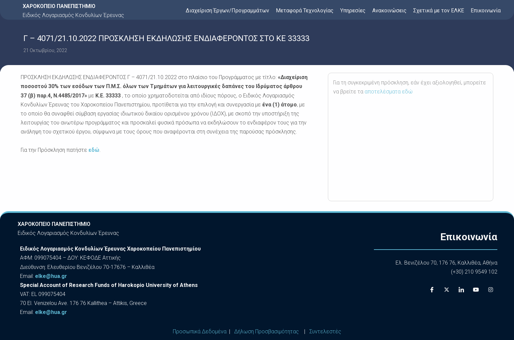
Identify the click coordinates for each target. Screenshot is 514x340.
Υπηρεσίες (353, 10)
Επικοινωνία (486, 10)
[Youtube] (476, 290)
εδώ (93, 150)
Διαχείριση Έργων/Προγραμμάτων (227, 10)
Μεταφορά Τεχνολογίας (305, 10)
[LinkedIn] (461, 290)
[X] (447, 290)
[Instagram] (491, 290)
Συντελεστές (325, 331)
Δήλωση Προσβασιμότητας (266, 331)
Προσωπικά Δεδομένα (199, 331)
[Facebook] (432, 290)
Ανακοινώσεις (389, 10)
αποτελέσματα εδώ (389, 91)
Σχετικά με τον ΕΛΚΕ (438, 10)
